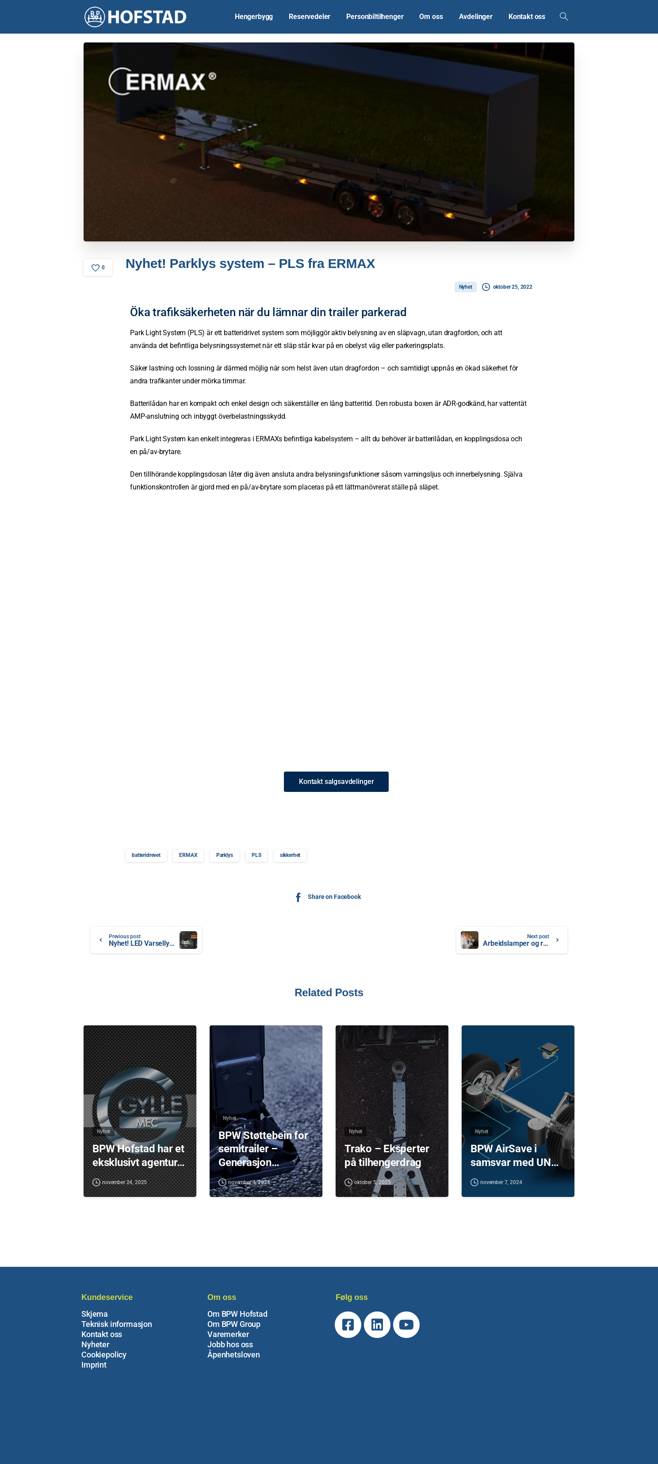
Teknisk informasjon (116, 1324)
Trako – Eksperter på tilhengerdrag (386, 1162)
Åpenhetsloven (233, 1354)
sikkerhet (290, 855)
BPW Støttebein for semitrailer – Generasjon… (263, 1155)
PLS (256, 855)
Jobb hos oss (230, 1344)
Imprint (94, 1364)
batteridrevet (146, 855)
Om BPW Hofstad (237, 1314)
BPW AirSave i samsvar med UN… (515, 1162)
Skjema (94, 1314)
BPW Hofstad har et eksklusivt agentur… (138, 1162)
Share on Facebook (326, 896)
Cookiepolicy (103, 1354)
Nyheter (95, 1344)
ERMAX (188, 855)
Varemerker (228, 1334)
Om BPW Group (233, 1324)
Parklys (224, 855)
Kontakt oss (101, 1334)
